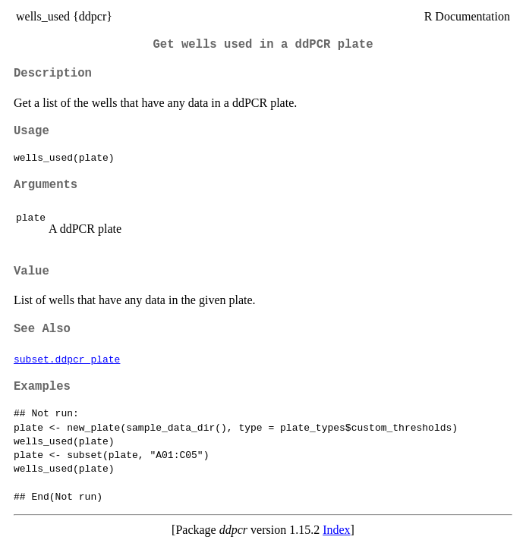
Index (336, 529)
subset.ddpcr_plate (67, 359)
